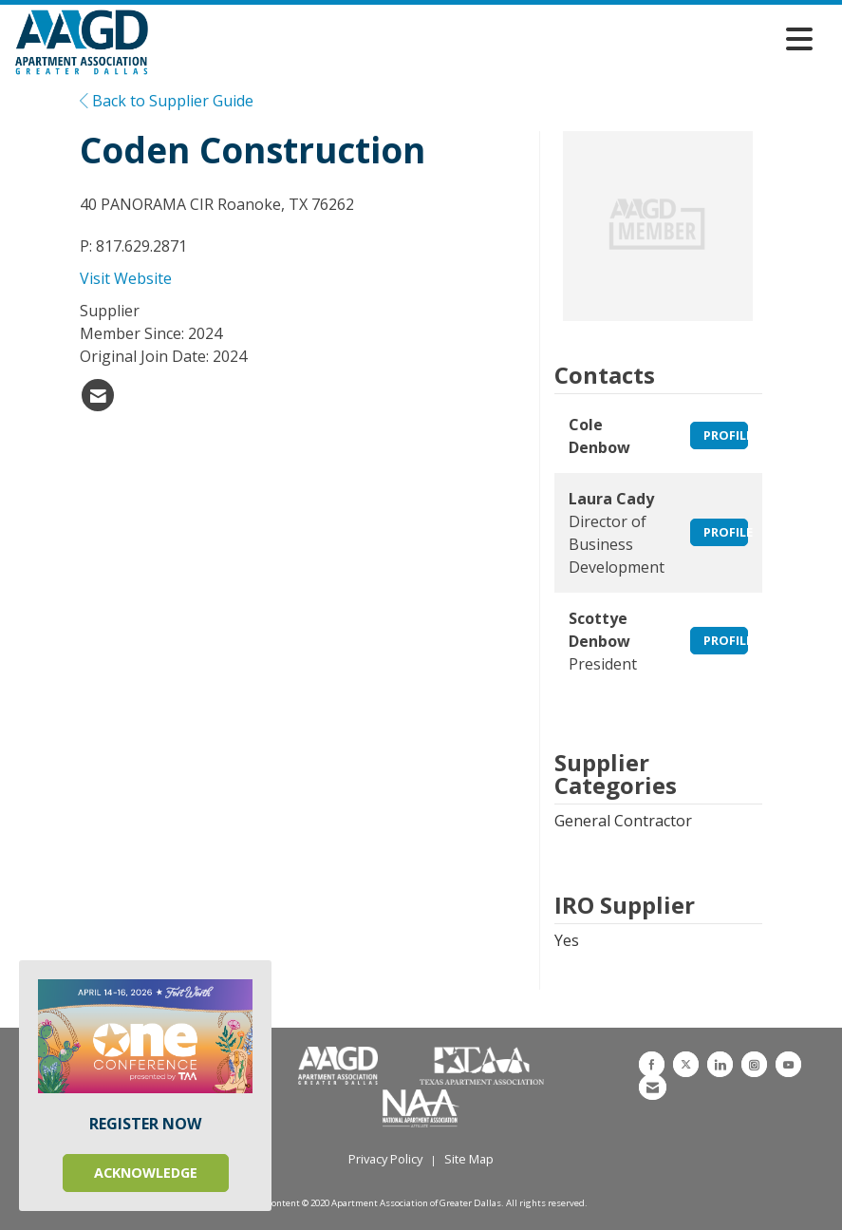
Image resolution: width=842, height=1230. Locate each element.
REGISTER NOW (145, 1123)
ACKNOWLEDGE (145, 1173)
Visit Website (126, 278)
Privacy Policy (385, 1158)
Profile (726, 435)
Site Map (469, 1158)
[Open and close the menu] (486, 39)
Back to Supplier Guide (166, 100)
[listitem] (98, 395)
